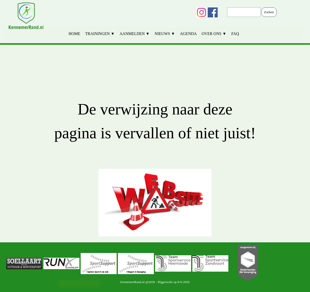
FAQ (235, 34)
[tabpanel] (155, 143)
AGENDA (188, 34)
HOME (74, 34)
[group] (155, 263)
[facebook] (213, 12)
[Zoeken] (244, 12)
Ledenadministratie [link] (79, 283)
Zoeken (269, 12)
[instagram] (202, 12)
